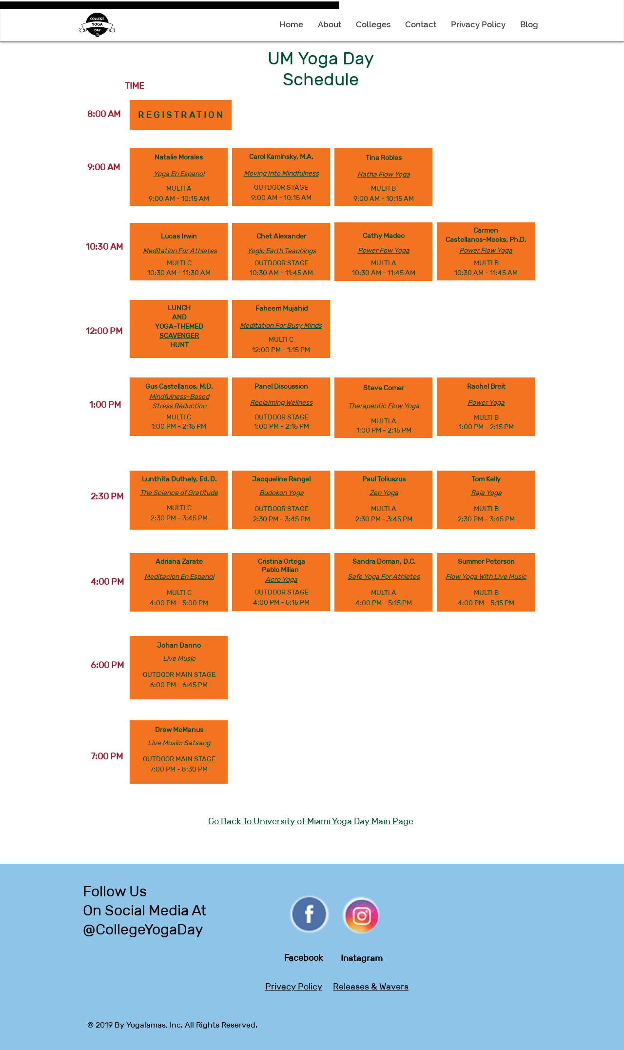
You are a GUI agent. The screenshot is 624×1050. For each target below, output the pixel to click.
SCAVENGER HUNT (179, 340)
